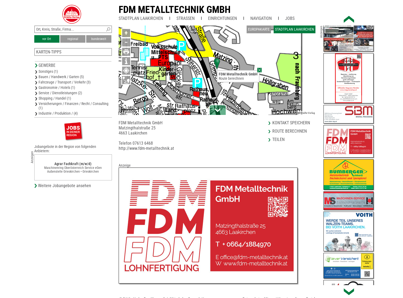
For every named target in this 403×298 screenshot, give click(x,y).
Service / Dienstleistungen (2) (60, 93)
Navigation (261, 18)
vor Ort (46, 39)
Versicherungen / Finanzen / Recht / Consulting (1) (73, 105)
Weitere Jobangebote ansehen (64, 185)
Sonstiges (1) (48, 71)
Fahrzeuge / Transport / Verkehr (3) (65, 82)
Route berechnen (231, 78)
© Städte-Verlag (306, 112)
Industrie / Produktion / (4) (58, 113)
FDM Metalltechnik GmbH (175, 9)
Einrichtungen (222, 18)
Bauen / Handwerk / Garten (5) (61, 77)
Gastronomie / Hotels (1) (57, 87)
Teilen (278, 139)
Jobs (290, 18)
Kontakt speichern (291, 122)
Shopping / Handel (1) (55, 98)
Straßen (185, 18)
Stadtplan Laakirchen (141, 18)
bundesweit (98, 39)
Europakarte (259, 29)
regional (72, 39)
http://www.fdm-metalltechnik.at (146, 148)
